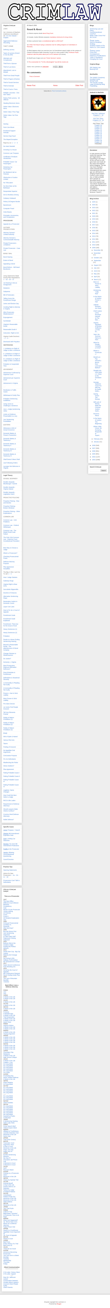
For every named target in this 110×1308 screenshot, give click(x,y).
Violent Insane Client (10, 1128)
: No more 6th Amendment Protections (11, 845)
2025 (94, 202)
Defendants (9, 759)
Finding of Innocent (9, 747)
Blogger (59, 1304)
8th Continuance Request (11, 973)
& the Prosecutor (11, 849)
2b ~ (17, 875)
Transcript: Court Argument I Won (8, 1143)
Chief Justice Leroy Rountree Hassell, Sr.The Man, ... (97, 315)
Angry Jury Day (8, 1150)
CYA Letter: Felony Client (11, 1272)
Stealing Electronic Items (11, 103)
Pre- (9, 704)
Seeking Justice (95, 51)
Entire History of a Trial (10, 1244)
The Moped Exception (10, 139)
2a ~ (14, 875)
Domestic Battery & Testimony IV (9, 455)
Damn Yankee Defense (10, 1077)
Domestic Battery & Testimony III (9, 450)
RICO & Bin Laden (9, 800)
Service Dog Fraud (9, 136)
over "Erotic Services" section (52, 58)
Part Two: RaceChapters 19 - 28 (98, 119)
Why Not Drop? (8, 928)
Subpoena (6, 291)
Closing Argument (9, 1034)
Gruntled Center (95, 79)
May (95, 274)
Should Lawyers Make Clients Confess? (10, 810)
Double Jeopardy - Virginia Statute (9, 488)
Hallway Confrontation (10, 960)
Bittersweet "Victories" (10, 1213)
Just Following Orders (10, 463)
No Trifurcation (8, 183)
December (97, 250)
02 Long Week (8, 1066)
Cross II (5, 916)
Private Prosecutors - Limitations (10, 244)
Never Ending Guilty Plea (11, 975)
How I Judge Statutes (10, 577)
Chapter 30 (98, 127)
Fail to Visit (6, 1136)
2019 (94, 219)
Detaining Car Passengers (7, 168)
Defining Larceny (8, 49)
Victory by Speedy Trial (10, 1180)
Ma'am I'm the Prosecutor (11, 909)
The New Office (8, 901)
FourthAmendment (96, 32)
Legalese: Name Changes (8, 791)
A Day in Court (8, 1146)
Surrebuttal (6, 321)
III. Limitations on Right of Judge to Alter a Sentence (11, 359)
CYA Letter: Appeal (9, 1274)
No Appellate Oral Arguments (9, 751)
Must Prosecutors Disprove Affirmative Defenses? (9, 667)
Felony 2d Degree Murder (11, 201)
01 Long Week (8, 1064)
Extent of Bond (8, 260)
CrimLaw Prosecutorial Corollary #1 (10, 924)
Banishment (7, 205)
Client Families (8, 1103)
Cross (5, 914)
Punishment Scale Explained (9, 619)
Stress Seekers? (8, 766)
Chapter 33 (98, 132)
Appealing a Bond (9, 264)
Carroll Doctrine (8, 859)
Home (55, 85)
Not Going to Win (9, 958)
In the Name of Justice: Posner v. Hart (97, 299)
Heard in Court (8, 1238)
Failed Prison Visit (9, 1227)
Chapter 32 (98, 130)
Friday (5, 1264)
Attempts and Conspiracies (7, 59)
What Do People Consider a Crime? (97, 345)
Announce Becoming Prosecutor (10, 1253)
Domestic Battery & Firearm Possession (9, 434)
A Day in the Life (8, 1185)
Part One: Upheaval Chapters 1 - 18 (98, 114)
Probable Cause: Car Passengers (10, 162)
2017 (94, 225)
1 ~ (13, 143)
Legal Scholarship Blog (97, 84)
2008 (94, 445)
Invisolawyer (7, 1195)
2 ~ (15, 143)
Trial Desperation (8, 1017)
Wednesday (7, 1260)
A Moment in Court (9, 1163)
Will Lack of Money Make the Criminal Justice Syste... (97, 406)
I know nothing (8, 911)
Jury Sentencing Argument (8, 934)
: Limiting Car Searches (9, 839)
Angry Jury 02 (7, 1151)
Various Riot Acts (8, 740)
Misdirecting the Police (10, 762)
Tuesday (6, 1259)
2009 (94, 247)
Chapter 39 (98, 142)
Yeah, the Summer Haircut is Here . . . (97, 337)
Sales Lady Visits (8, 1123)
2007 (94, 448)
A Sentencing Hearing (10, 1121)
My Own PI (6, 1158)
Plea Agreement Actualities (8, 568)
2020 (94, 216)
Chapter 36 (98, 137)
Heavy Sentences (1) (10, 629)
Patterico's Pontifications (98, 56)
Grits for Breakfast (96, 42)
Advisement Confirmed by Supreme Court (11, 373)
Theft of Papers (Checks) (11, 79)
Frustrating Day (8, 1076)
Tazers (5, 743)
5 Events (6, 1012)
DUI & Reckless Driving (11, 195)
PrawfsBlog (93, 86)
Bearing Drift (94, 69)
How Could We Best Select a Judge (9, 796)
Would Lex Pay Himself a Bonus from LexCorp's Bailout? (97, 362)
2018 (94, 222)
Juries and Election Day (11, 303)
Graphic (5, 37)
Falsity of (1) (8, 718)
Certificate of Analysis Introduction (10, 157)
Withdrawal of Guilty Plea (11, 395)
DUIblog (92, 44)
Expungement (7, 317)
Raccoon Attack (8, 1170)
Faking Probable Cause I (11, 773)
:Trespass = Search (11, 830)
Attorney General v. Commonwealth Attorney (11, 238)
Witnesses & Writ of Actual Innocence (9, 429)
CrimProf (93, 34)
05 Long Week (8, 1071)
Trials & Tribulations (96, 57)
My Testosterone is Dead (11, 961)
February (97, 439)
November (97, 253)
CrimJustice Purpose (10, 755)
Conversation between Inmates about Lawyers (11, 1281)
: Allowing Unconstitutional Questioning (8, 854)
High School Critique (10, 1057)
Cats (4, 908)
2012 (94, 239)
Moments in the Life (9, 1134)
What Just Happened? (10, 1220)
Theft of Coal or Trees (10, 89)
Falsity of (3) (8, 729)
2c (13, 279)
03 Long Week (8, 1067)
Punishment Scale (9, 615)
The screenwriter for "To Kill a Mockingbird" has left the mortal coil (48, 62)
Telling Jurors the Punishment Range (9, 299)
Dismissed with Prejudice (11, 341)
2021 (94, 213)
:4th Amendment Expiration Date (11, 834)
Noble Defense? (8, 819)
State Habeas (7, 1202)
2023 (94, 207)
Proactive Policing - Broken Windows (9, 507)
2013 (94, 236)
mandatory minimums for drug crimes (61, 37)
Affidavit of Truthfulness (11, 1131)
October (96, 258)
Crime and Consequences (95, 53)
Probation (6, 636)
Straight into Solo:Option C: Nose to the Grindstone (97, 375)
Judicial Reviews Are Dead (97, 306)
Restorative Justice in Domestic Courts (10, 602)
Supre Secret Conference (11, 965)
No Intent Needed (9, 146)
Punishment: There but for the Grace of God (10, 625)
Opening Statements (10, 870)
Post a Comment (35, 76)
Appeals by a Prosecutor (11, 224)
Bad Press (6, 1242)
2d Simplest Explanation (11, 918)
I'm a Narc (6, 1072)
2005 (94, 454)
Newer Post (31, 85)
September (97, 260)
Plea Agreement (8, 769)
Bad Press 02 (7, 1245)
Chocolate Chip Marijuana (8, 1053)
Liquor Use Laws (8, 607)
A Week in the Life (9, 997)
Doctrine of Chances (10, 593)
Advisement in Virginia (10, 383)
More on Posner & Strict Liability (97, 284)
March (96, 279)
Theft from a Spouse (10, 63)
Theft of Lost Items (9, 67)
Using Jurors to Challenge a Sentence (10, 404)
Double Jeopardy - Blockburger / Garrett (10, 483)
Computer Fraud (8, 208)
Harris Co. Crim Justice (97, 47)
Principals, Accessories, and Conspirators (11, 216)
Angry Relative (8, 1082)
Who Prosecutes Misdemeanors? (8, 313)
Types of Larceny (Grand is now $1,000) (11, 54)
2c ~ (4, 877)
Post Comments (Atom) (59, 91)
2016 (94, 227)
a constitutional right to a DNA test (52, 41)
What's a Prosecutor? (10, 553)
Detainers (6, 288)
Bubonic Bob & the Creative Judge (9, 944)
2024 (94, 205)
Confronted (7, 1118)
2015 (94, 230)
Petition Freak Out (9, 1197)
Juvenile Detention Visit (11, 1133)
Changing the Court (96, 59)
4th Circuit (93, 37)
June (95, 271)
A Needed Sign (8, 1014)
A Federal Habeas (9, 1191)
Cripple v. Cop (8, 1062)
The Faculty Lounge (96, 82)
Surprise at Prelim (9, 1116)
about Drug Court (48, 33)
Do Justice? (7, 658)
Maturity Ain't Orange (10, 955)
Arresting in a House (10, 150)
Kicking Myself (8, 1183)
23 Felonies (7, 913)
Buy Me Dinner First (9, 931)
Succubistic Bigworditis (10, 589)
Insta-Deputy (7, 212)
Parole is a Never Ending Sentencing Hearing (11, 640)
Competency (7, 906)
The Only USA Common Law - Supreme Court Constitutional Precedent (11, 539)
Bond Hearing (7, 257)
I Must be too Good (9, 1249)
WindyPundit (94, 81)
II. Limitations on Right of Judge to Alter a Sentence (11, 354)
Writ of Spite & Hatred (10, 736)
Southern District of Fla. (97, 45)
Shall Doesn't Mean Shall (11, 459)
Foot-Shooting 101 (9, 967)
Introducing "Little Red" (97, 292)
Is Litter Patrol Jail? (9, 936)
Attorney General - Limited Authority (9, 233)
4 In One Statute (11, 36)
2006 (94, 451)
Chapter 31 (98, 128)
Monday (6, 1257)
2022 (94, 210)
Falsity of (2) (8, 723)
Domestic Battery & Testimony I (9, 439)
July (95, 268)
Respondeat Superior (10, 191)
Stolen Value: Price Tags (11, 112)
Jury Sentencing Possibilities (8, 420)
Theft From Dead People (11, 75)
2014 (94, 233)
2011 (94, 242)
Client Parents (8, 1287)
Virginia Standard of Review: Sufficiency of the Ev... (97, 327)
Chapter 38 (98, 140)
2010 (94, 245)
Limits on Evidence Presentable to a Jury (10, 415)
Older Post (79, 85)
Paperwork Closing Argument (9, 939)
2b (10, 279)
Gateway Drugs (8, 581)
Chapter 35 (98, 135)
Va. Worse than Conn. (10, 1222)
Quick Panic (7, 1022)
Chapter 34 (98, 134)
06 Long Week (8, 1114)
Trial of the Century (9, 1139)
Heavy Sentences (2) (10, 632)
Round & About (96, 414)
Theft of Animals (8, 86)
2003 (94, 460)
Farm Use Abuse (8, 127)
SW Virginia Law (95, 67)
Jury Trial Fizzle (8, 1208)
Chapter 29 (98, 125)
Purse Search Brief (9, 1126)
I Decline (6, 982)
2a (7, 279)
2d (7, 877)
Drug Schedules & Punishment (9, 673)
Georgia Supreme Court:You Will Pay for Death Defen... (97, 386)
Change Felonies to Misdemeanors (9, 654)
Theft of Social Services (11, 82)
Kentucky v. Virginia (9, 662)
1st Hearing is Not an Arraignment (10, 284)
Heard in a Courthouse (10, 1230)
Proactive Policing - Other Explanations (11, 512)
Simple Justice (94, 40)
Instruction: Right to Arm (11, 333)
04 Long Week (8, 1069)
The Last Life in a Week (11, 1255)
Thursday (6, 1262)
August (96, 265)
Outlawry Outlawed (9, 198)
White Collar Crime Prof (97, 35)
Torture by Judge (8, 1190)
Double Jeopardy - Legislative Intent (9, 493)
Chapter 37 (98, 139)
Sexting (5, 124)
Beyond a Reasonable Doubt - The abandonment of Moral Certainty (10, 647)
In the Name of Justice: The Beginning (97, 420)
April (95, 276)
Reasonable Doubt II (10, 329)
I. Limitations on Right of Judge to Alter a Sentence (11, 349)
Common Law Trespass (11, 153)
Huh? (5, 1168)
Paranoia (6, 926)
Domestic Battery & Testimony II (9, 444)
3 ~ (8, 338)
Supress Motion (8, 1025)
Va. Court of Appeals (10, 1235)
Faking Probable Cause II (11, 776)
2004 (94, 457)
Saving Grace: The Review (96, 396)
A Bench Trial (7, 1212)
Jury (4, 920)
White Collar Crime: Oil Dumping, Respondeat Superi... (97, 431)
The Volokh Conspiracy (97, 77)
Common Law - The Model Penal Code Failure (9, 532)
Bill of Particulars (8, 295)
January (96, 442)
